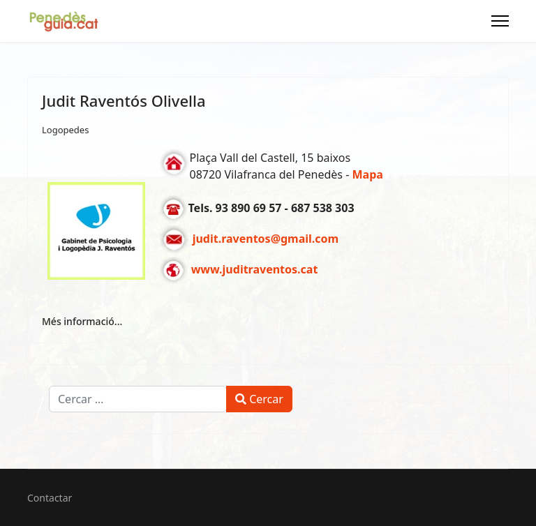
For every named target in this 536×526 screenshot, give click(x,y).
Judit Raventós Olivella (124, 100)
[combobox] (138, 399)
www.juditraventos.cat (254, 270)
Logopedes (65, 129)
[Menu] (500, 21)
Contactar (49, 497)
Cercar (259, 399)
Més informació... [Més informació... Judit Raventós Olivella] (82, 321)
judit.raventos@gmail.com (266, 239)
